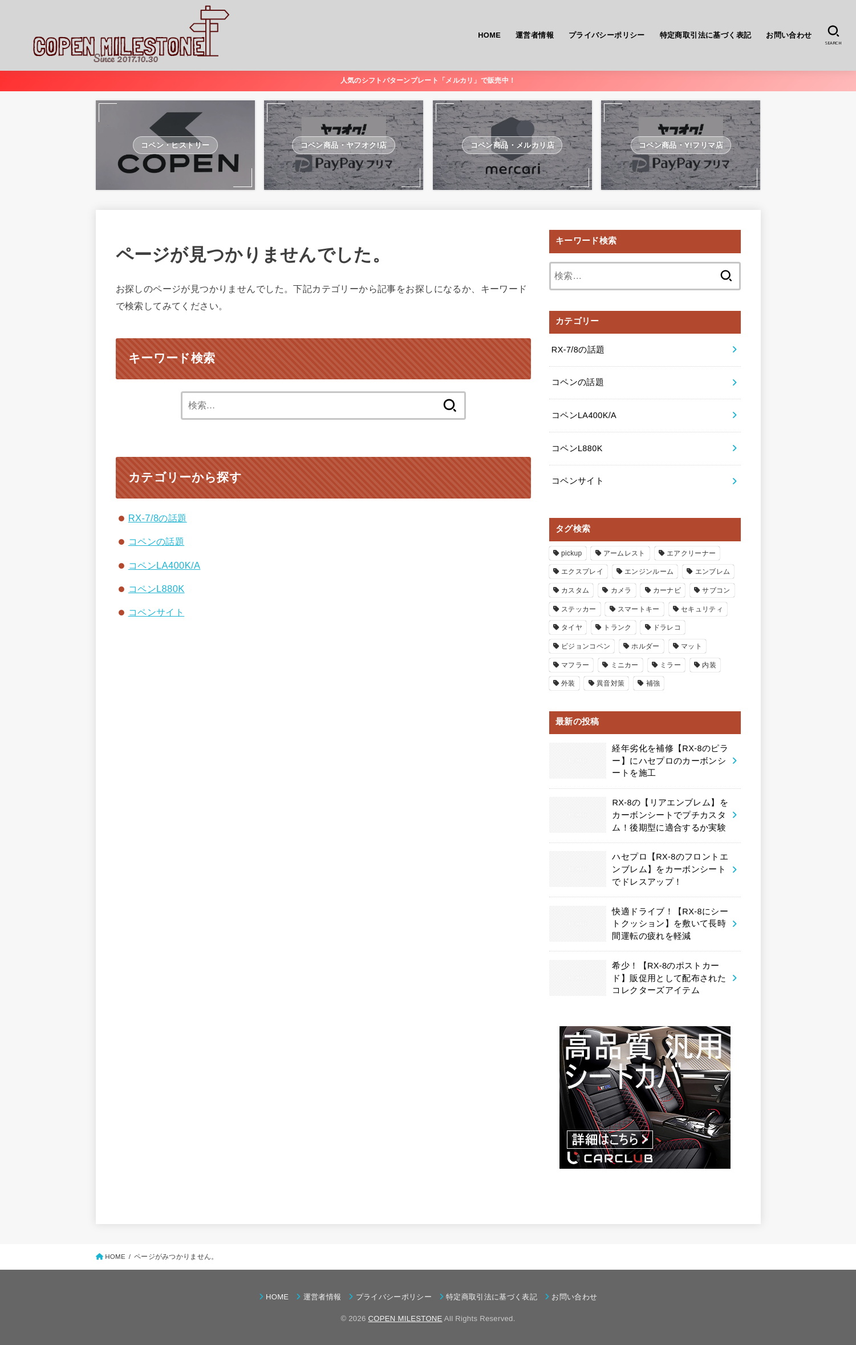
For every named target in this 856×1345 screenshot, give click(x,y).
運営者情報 (535, 35)
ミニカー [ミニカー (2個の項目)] (625, 665)
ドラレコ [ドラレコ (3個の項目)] (667, 627)
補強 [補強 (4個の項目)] (653, 683)
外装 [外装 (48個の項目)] (568, 683)
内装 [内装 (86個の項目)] (709, 665)
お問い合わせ (789, 35)
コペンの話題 (156, 541)
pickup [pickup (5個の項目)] (571, 553)
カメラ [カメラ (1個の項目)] (621, 590)
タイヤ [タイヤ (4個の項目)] (571, 627)
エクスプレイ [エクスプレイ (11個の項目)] (582, 572)
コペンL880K (156, 589)
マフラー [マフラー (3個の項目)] (575, 665)
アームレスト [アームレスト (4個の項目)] (624, 553)
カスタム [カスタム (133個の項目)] (575, 590)
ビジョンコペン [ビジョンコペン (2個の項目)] (585, 646)
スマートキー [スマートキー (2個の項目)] (639, 609)
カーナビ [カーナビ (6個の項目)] (667, 590)
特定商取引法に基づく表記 (706, 35)
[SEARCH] (833, 35)
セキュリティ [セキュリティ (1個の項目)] (702, 609)
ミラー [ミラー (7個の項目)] (670, 665)
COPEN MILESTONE (405, 1318)
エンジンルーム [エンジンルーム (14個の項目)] (649, 572)
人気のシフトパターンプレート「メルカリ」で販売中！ (428, 80)
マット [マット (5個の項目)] (691, 646)
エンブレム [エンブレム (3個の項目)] (713, 572)
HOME (489, 35)
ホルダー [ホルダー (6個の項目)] (645, 646)
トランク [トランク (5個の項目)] (617, 627)
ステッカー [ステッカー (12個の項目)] (579, 609)
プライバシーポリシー (607, 35)
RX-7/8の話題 (157, 518)
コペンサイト (156, 612)
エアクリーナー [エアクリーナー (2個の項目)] (691, 553)
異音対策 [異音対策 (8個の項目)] (610, 683)
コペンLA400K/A (164, 565)
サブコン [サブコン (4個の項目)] (716, 590)
